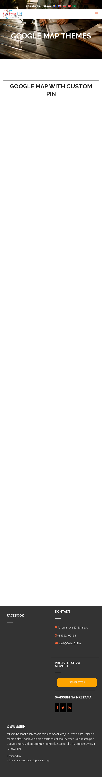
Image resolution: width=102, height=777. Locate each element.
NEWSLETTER (77, 682)
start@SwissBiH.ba (70, 643)
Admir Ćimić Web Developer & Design (28, 760)
